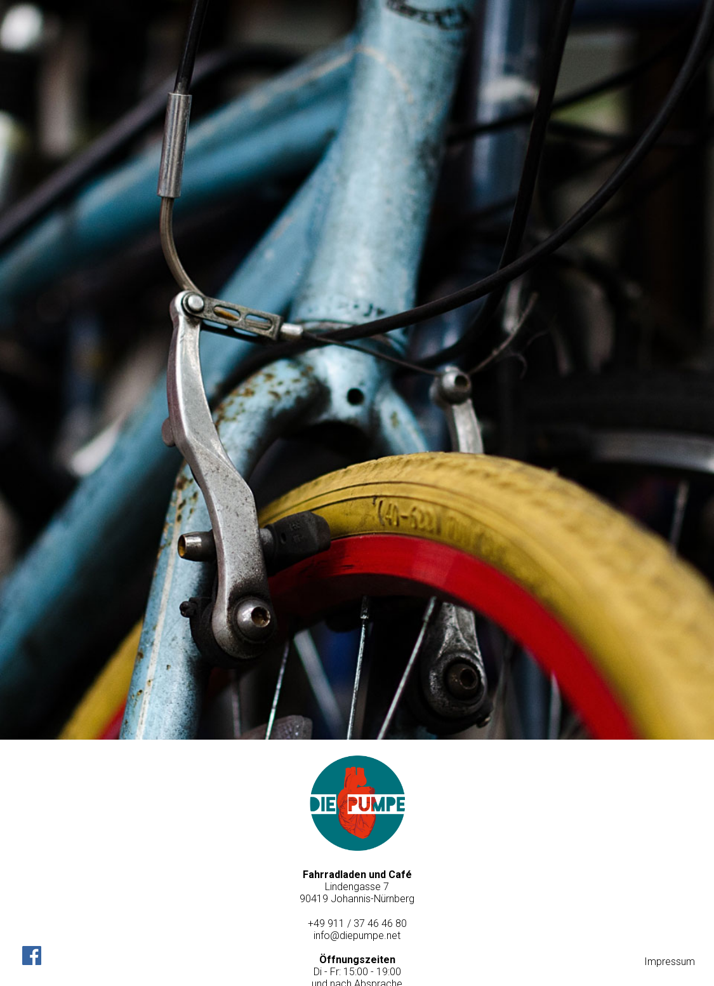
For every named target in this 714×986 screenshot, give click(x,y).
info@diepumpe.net (357, 935)
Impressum (669, 962)
